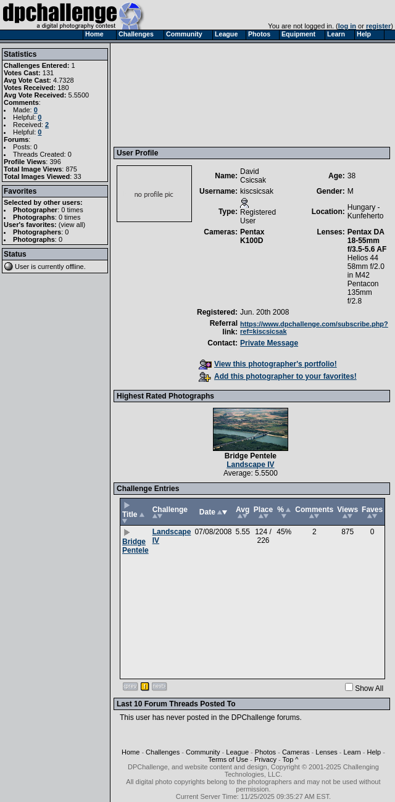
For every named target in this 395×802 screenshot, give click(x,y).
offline (75, 266)
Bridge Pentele (250, 456)
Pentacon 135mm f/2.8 (363, 292)
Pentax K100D (252, 236)
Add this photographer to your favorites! (278, 376)
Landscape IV (250, 464)
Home (130, 752)
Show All (369, 688)
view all (72, 224)
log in (347, 26)
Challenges (163, 752)
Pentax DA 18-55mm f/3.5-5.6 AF (367, 241)
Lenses (326, 752)
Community (203, 752)
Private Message (269, 343)
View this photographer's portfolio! (268, 364)
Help (374, 752)
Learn (352, 752)
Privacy (265, 759)
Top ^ (291, 759)
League (237, 752)
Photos (265, 752)
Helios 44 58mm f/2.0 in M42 (366, 266)
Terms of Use (228, 759)
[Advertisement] (174, 94)
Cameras (296, 752)
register (378, 26)
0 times (72, 209)
